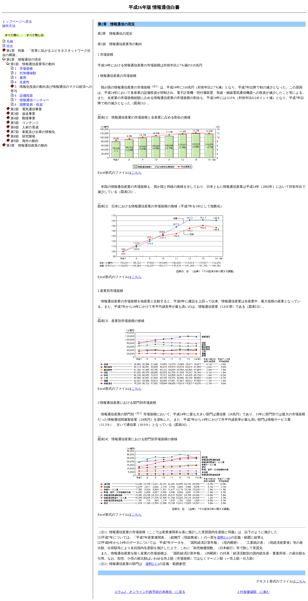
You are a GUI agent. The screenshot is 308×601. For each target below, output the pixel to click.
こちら (137, 172)
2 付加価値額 (25, 73)
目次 (9, 46)
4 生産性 (22, 82)
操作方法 (8, 26)
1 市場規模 (24, 68)
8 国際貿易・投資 (29, 104)
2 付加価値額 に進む (253, 592)
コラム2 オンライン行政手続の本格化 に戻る (149, 592)
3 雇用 (20, 77)
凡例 (9, 41)
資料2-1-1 (224, 537)
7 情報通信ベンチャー (32, 100)
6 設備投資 (24, 95)
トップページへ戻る (17, 21)
